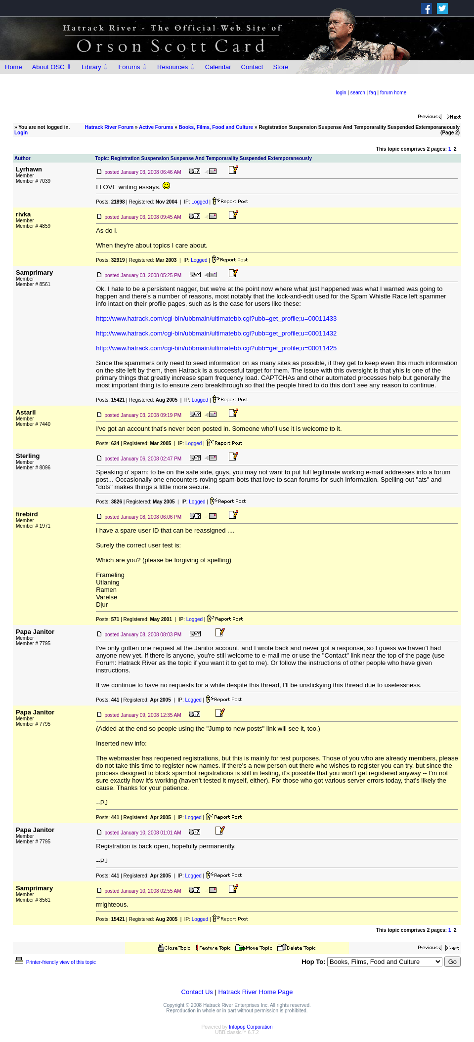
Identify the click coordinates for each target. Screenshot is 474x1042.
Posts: (110, 202)
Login (21, 132)
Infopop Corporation (250, 1027)
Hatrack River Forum (109, 127)
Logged (199, 202)
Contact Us (197, 992)
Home (13, 67)
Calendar (218, 67)
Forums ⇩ (132, 67)
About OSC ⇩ (52, 67)
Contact (252, 67)
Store (280, 67)
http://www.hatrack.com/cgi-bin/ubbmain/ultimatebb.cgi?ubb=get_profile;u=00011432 (216, 333)
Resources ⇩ (176, 67)
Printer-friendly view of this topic (54, 962)
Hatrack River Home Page (255, 992)
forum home (393, 92)
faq (372, 92)
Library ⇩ (95, 67)
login (341, 92)
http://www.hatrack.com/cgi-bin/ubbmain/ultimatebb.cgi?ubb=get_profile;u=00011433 (216, 318)
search (357, 92)
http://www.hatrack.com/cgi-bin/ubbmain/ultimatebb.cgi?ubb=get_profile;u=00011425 (216, 348)
